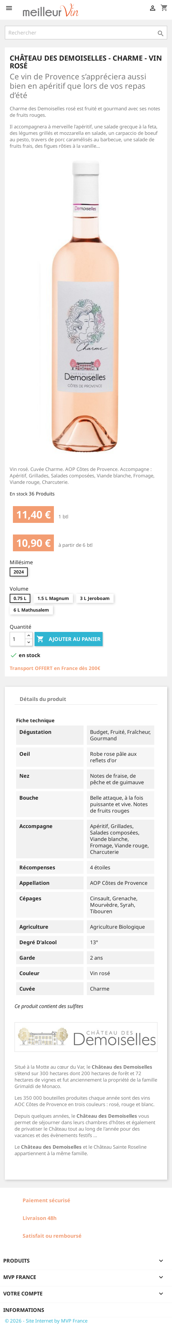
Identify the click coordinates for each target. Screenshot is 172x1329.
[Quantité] (17, 639)
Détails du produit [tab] (43, 699)
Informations (23, 1310)
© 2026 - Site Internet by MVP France (46, 1320)
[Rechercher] (86, 32)
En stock (18, 494)
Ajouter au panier (68, 639)
